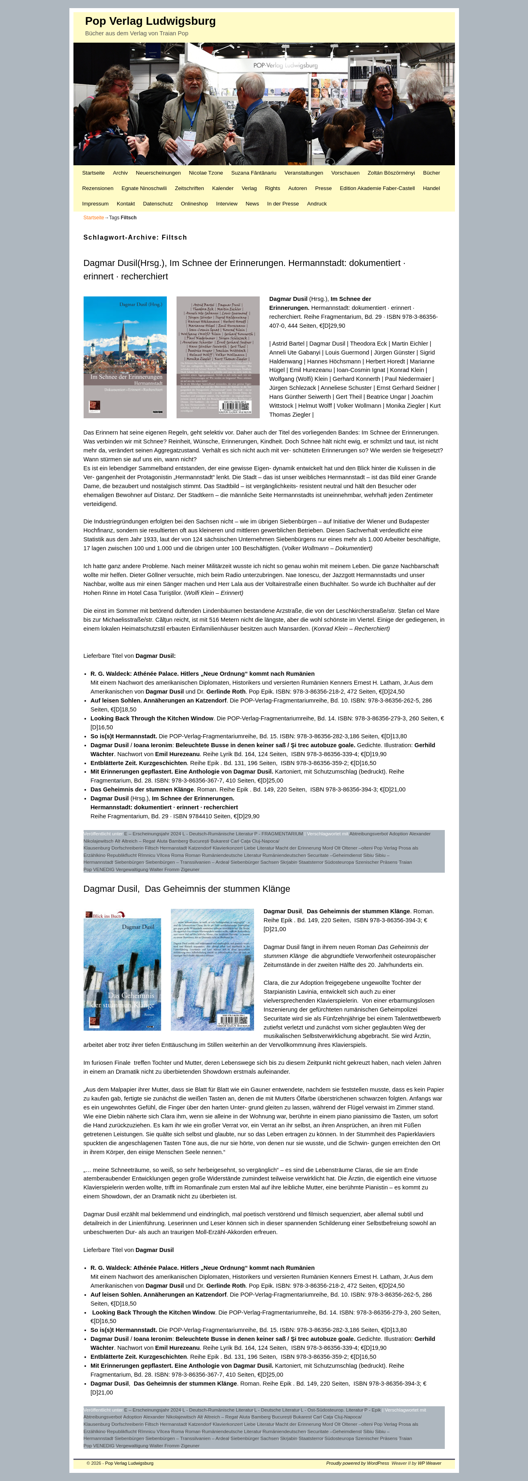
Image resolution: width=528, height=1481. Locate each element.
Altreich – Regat (138, 840)
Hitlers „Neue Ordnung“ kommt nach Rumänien (248, 673)
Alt (118, 840)
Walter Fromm (165, 869)
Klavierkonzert (228, 847)
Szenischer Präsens (376, 862)
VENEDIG (104, 869)
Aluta (162, 840)
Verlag (249, 188)
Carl (235, 840)
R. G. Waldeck (110, 673)
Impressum (95, 204)
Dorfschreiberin (127, 847)
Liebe (250, 847)
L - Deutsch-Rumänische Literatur (218, 833)
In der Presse (283, 204)
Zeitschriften (189, 188)
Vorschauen (345, 173)
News (252, 204)
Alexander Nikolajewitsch (169, 1416)
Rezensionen (98, 188)
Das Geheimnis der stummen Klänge (142, 789)
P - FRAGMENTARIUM (278, 833)
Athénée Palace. (156, 1268)
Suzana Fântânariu (253, 173)
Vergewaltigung (132, 869)
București (199, 840)
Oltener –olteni (357, 847)
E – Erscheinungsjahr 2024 (152, 833)
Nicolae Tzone (206, 173)
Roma (177, 855)
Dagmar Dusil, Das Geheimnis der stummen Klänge (187, 889)
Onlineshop (194, 204)
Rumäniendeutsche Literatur (231, 855)
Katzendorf (199, 847)
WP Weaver (429, 1463)
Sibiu (368, 855)
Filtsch (152, 847)
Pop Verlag (385, 847)
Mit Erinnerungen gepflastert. (132, 1365)
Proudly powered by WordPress (357, 1463)
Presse (323, 188)
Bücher (431, 173)
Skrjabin (288, 862)
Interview (226, 204)
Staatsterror (311, 862)
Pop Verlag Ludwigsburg (150, 21)
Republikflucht (121, 855)
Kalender (223, 188)
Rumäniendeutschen (284, 855)
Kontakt (126, 204)
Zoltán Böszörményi (391, 173)
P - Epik (372, 1409)
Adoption (398, 833)
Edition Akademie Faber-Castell (377, 188)
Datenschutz (157, 204)
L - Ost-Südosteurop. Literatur (332, 1409)
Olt (337, 847)
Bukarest (220, 840)
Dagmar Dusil (288, 299)
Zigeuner (190, 869)
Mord (327, 847)
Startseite (93, 173)
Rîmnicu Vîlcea (154, 855)
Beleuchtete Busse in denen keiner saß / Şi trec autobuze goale (265, 745)
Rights (272, 188)
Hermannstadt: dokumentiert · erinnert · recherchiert (164, 807)
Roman (192, 855)
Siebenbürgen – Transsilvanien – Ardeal (187, 862)
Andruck (317, 204)
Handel (431, 188)
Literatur (265, 847)
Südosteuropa (339, 862)
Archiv (120, 173)
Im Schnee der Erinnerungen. (193, 798)
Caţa (246, 840)
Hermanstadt (173, 847)
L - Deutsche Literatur (277, 1409)
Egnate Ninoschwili (143, 188)
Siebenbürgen (129, 862)
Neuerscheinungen (158, 173)
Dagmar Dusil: (156, 656)
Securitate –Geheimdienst (334, 855)
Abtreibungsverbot (368, 833)
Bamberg (178, 840)
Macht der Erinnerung (298, 847)
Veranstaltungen (303, 173)
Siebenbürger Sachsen (255, 862)
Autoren (297, 188)
